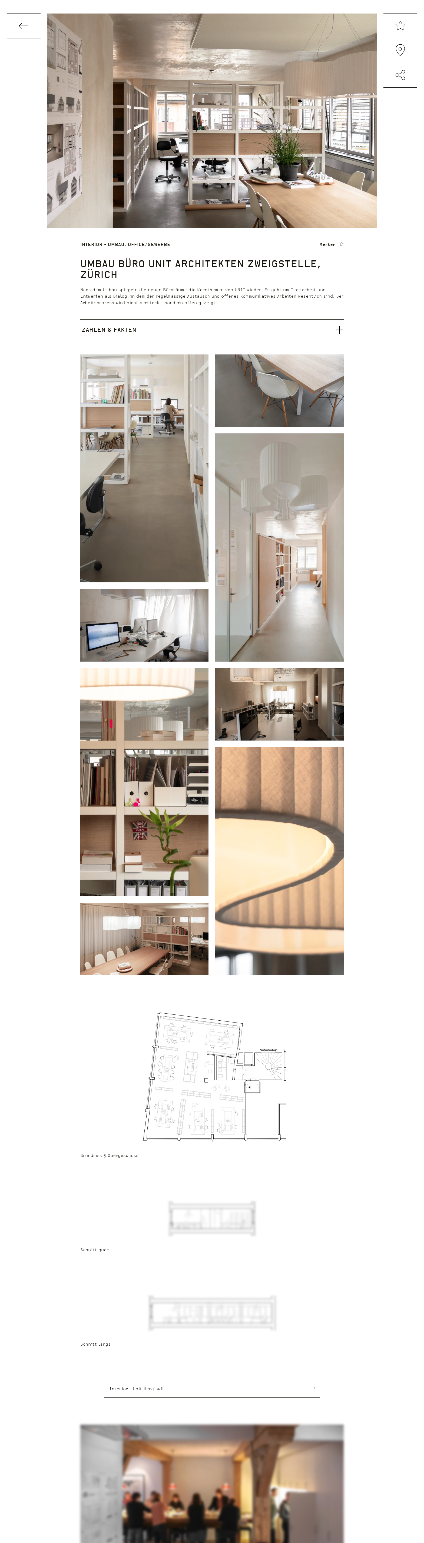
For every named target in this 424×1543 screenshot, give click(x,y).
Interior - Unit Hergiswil (136, 1388)
